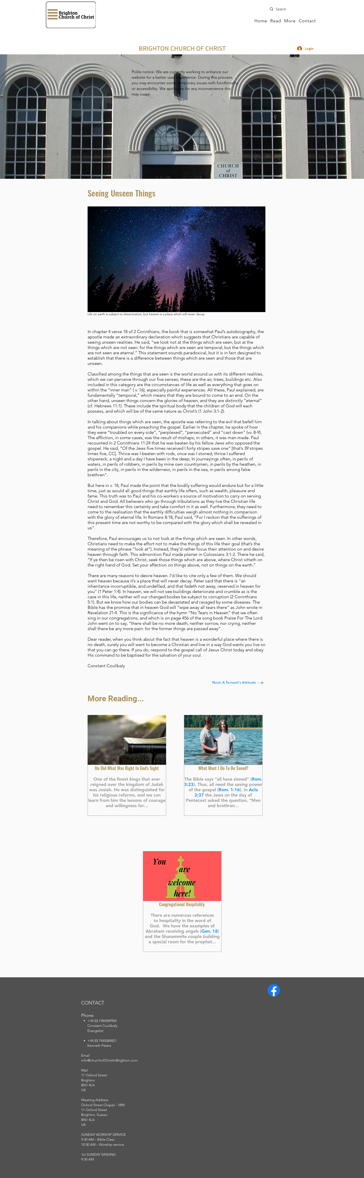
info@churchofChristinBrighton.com (109, 1060)
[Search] (291, 9)
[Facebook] (274, 990)
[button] (276, 20)
